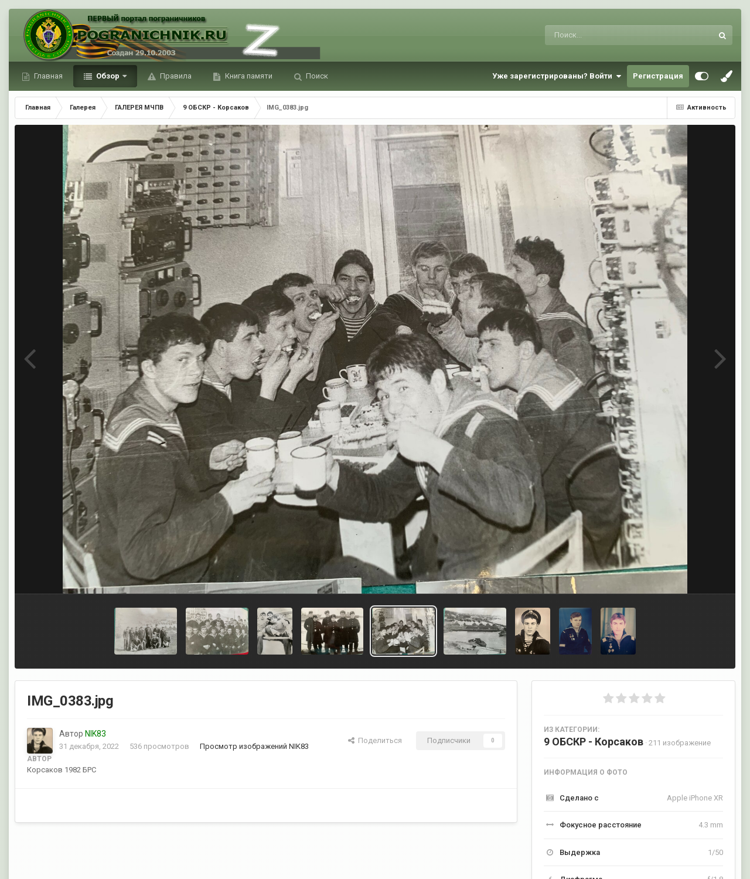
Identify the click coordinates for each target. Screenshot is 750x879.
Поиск (316, 75)
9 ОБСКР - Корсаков (593, 741)
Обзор (107, 75)
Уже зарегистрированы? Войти (556, 76)
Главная (47, 75)
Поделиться (375, 740)
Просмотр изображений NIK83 (254, 746)
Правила (175, 75)
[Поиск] (607, 35)
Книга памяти (247, 75)
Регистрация (658, 75)
